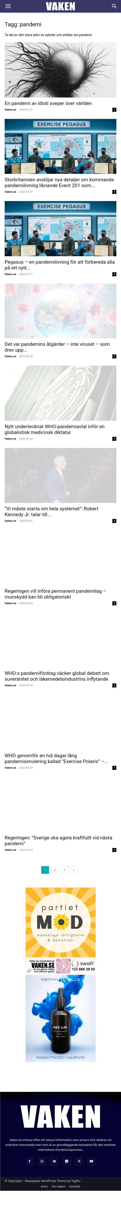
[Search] (114, 6)
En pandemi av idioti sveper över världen (48, 103)
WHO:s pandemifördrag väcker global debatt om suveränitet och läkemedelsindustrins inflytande (57, 676)
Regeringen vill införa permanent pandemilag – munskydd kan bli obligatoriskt (55, 594)
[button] (7, 6)
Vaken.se (10, 109)
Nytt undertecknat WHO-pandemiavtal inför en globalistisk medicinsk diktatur (55, 429)
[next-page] (74, 870)
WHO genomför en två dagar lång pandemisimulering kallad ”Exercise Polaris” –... (56, 758)
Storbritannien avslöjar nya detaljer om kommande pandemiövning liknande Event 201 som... (59, 182)
